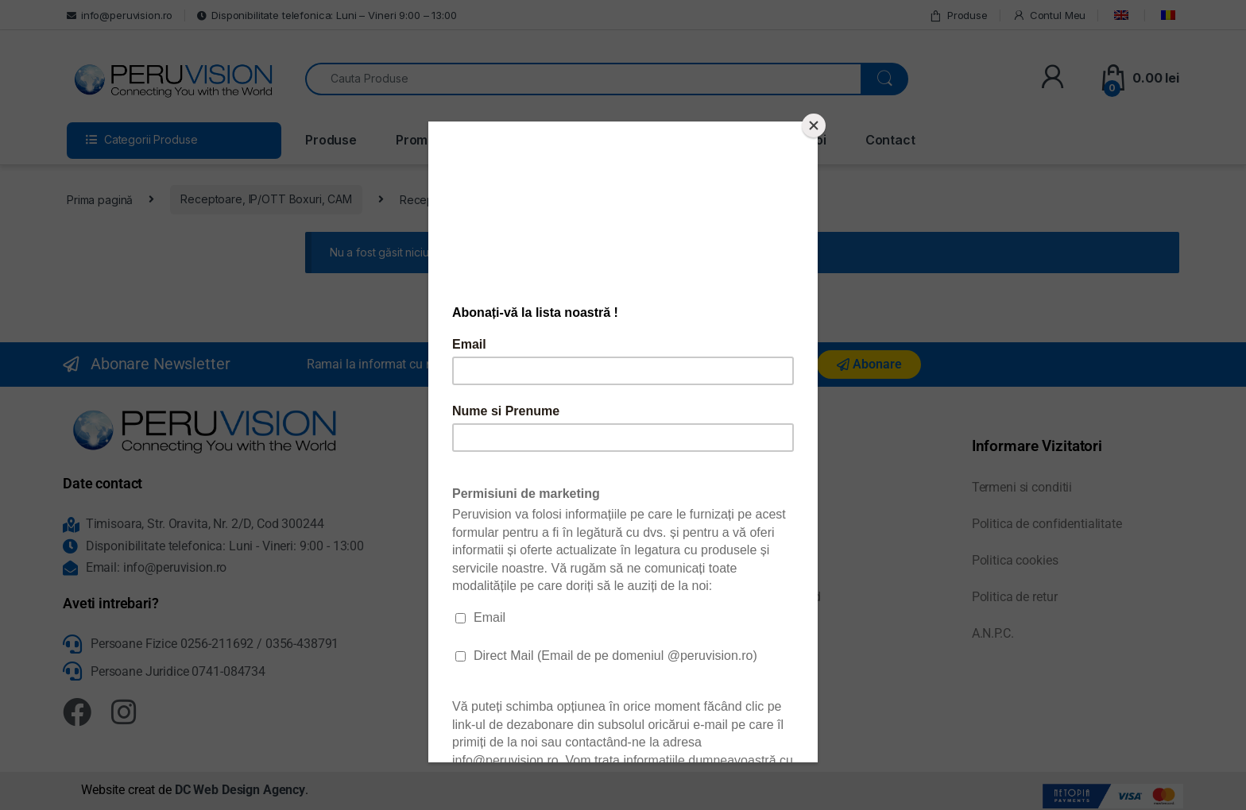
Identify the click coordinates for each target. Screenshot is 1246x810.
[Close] (814, 125)
